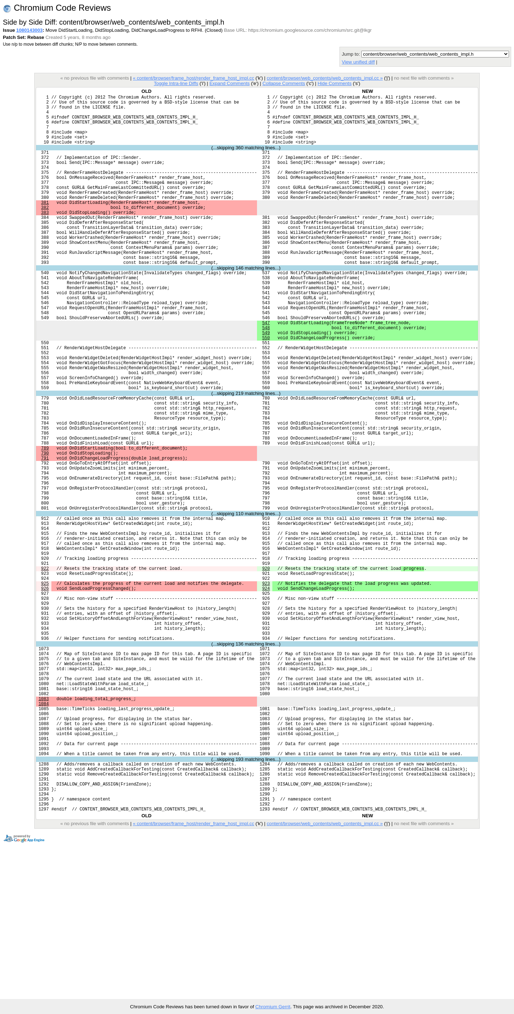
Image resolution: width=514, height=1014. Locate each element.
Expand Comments (230, 83)
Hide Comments (335, 83)
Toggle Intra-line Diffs (176, 83)
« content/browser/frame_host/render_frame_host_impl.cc (193, 78)
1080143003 (29, 30)
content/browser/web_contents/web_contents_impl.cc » (325, 78)
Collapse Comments (283, 83)
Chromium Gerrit (272, 1006)
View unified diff (358, 62)
